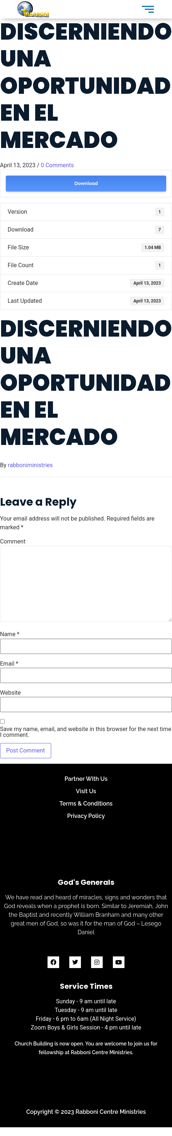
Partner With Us (86, 778)
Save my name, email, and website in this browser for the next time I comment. (85, 732)
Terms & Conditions (86, 803)
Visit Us (86, 791)
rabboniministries (30, 465)
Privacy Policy (86, 815)
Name (10, 634)
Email (9, 664)
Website (10, 693)
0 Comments (57, 165)
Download (86, 183)
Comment (12, 542)
